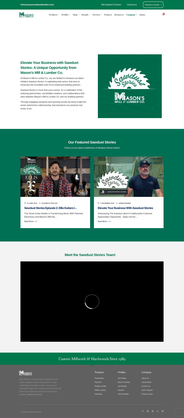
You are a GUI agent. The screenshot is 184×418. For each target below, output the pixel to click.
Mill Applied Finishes (111, 4)
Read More (30, 221)
